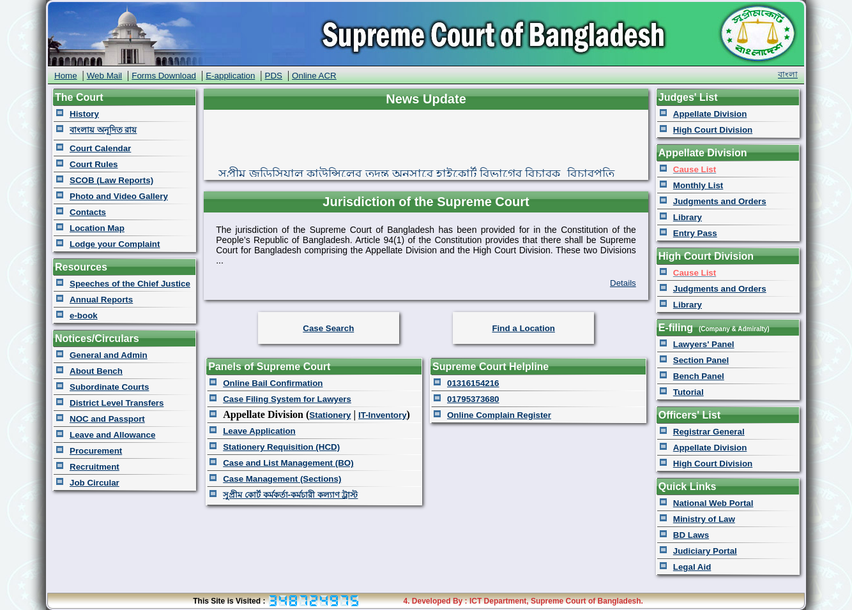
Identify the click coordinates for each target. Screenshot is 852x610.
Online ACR (314, 75)
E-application (230, 75)
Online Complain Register (499, 415)
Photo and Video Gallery (119, 196)
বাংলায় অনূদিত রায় (103, 130)
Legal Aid (692, 567)
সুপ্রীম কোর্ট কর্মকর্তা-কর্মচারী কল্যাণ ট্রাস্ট (290, 495)
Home (65, 75)
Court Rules (94, 164)
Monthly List (698, 185)
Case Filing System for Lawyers (287, 399)
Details (623, 283)
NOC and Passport (107, 419)
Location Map (97, 228)
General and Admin (109, 355)
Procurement (96, 451)
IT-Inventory (382, 415)
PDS (273, 75)
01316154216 (473, 383)
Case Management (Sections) (282, 479)
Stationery (330, 415)
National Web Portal (713, 503)
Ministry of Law (704, 519)
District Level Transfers (117, 403)
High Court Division (712, 130)
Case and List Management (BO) (288, 463)
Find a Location (523, 328)
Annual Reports (101, 299)
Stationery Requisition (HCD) (281, 447)
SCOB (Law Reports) (111, 180)
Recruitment (94, 467)
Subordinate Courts (109, 387)
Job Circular (94, 482)
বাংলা (788, 74)
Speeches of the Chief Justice (130, 283)
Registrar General (709, 431)
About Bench (96, 371)
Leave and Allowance (112, 435)
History (84, 114)
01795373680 (473, 399)
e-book (84, 315)
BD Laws (691, 535)
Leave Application (259, 431)
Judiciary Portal (705, 551)
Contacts (88, 212)
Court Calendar (100, 148)
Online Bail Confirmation (273, 383)
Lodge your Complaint (115, 244)
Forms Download (164, 75)
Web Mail (104, 75)
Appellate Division (710, 114)
